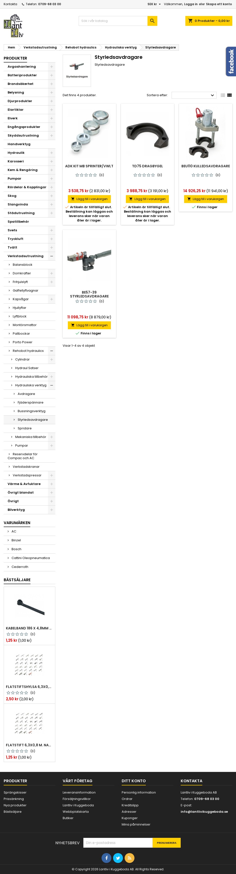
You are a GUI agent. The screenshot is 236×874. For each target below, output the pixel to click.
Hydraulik (16, 152)
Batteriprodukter (22, 75)
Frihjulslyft (20, 282)
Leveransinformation (79, 792)
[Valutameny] (155, 4)
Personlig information (139, 792)
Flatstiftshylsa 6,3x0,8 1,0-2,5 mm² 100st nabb (29, 687)
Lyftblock (20, 316)
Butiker (68, 818)
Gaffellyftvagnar (25, 290)
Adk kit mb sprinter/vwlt (89, 166)
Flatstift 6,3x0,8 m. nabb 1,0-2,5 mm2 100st (29, 745)
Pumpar (14, 178)
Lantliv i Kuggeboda (78, 805)
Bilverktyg (16, 509)
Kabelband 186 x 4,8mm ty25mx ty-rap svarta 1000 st (29, 628)
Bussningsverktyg (31, 411)
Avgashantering (22, 66)
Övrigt (13, 501)
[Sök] (118, 21)
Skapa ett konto (219, 4)
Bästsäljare (17, 580)
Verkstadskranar (26, 466)
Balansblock (22, 264)
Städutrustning (21, 213)
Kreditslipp (130, 805)
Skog (12, 195)
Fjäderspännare (31, 402)
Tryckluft (15, 238)
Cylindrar (22, 359)
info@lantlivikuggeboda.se (204, 811)
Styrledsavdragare (33, 419)
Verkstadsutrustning (26, 256)
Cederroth (19, 566)
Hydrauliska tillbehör (31, 376)
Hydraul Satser (27, 368)
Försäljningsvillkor (77, 798)
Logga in (191, 4)
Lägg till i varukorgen (89, 199)
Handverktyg (19, 144)
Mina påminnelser (136, 824)
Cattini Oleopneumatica (30, 558)
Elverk (13, 118)
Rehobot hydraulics (28, 350)
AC (13, 531)
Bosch (16, 549)
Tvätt (12, 247)
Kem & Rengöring (23, 170)
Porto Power (22, 342)
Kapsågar (21, 299)
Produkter (15, 58)
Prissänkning (14, 798)
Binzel (16, 540)
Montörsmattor (25, 325)
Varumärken (17, 523)
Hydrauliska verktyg (30, 385)
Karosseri (16, 161)
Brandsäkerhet (20, 83)
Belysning (16, 92)
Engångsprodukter (24, 127)
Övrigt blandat (21, 492)
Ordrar (127, 798)
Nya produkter (15, 805)
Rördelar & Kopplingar (27, 187)
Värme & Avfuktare (24, 484)
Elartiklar (16, 109)
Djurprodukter (20, 101)
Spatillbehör (18, 221)
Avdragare (26, 393)
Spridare (25, 428)
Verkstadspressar (27, 475)
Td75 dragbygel (147, 166)
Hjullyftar (19, 307)
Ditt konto (134, 781)
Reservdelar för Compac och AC (23, 456)
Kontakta (10, 4)
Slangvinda (18, 204)
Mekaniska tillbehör (30, 437)
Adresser (129, 811)
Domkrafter (22, 273)
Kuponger (130, 818)
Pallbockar (21, 333)
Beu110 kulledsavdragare (205, 166)
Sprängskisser (15, 792)
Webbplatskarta (76, 811)
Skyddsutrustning (23, 135)
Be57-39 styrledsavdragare (89, 294)
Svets (12, 230)
